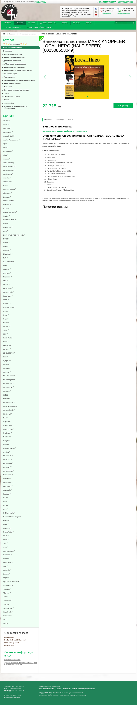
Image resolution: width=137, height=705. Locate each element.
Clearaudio (8, 227)
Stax (5, 566)
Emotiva (7, 269)
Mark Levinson (9, 376)
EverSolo (7, 273)
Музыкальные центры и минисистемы (19, 80)
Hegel (6, 319)
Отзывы (89, 23)
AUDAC (6, 121)
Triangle (6, 604)
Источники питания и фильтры (16, 90)
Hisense (6, 322)
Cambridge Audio (10, 212)
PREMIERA (8, 456)
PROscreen (8, 463)
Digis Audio (7, 254)
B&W (6, 186)
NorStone (7, 433)
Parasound (8, 475)
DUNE (6, 239)
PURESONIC (8, 471)
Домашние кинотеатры (13, 61)
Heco (6, 315)
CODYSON (8, 205)
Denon (6, 246)
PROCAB (7, 460)
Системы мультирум (12, 96)
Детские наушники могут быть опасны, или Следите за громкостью (20, 663)
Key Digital (8, 345)
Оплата (65, 23)
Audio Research (9, 166)
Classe (6, 224)
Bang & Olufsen (9, 189)
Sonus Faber (8, 562)
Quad (6, 501)
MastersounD (9, 383)
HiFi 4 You (7, 23)
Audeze (6, 159)
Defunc (6, 242)
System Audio (8, 585)
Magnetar (7, 368)
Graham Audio (9, 307)
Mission (6, 399)
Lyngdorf (7, 361)
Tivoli (6, 597)
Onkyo (6, 441)
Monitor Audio (9, 402)
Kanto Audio (8, 338)
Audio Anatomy (9, 163)
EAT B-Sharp (8, 262)
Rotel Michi (7, 528)
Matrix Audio (8, 387)
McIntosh (7, 391)
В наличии (7, 51)
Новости (31, 23)
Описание (48, 119)
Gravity (6, 311)
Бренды (8, 116)
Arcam (6, 147)
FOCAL (6, 285)
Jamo (6, 330)
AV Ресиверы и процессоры (15, 64)
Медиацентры (9, 77)
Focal (6, 300)
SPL (5, 543)
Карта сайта (56, 686)
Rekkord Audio (9, 513)
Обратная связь (105, 13)
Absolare (7, 128)
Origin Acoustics (9, 448)
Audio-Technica (9, 170)
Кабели (6, 93)
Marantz (7, 372)
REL (5, 509)
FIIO (5, 281)
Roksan (6, 520)
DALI (5, 231)
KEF (5, 334)
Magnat (6, 364)
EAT (5, 258)
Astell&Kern (8, 151)
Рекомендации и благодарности (39, 27)
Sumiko (6, 574)
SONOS (6, 540)
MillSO (6, 395)
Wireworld (7, 616)
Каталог (20, 23)
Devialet (7, 250)
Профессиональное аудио (14, 57)
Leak (5, 357)
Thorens (7, 593)
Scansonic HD (9, 551)
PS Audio (7, 467)
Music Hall (7, 414)
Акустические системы (13, 54)
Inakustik (7, 326)
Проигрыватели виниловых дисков (18, 70)
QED (5, 498)
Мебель (7, 100)
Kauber (6, 341)
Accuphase (8, 132)
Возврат (75, 688)
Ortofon (6, 452)
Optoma (6, 444)
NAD (5, 418)
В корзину (123, 105)
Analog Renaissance (11, 140)
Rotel (6, 524)
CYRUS (7, 208)
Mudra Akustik (9, 410)
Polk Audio (8, 486)
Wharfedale (8, 612)
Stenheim (7, 570)
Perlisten (7, 479)
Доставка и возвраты (48, 23)
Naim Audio (8, 425)
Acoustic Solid (9, 136)
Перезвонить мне (124, 13)
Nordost (7, 437)
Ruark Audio (8, 532)
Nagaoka (7, 421)
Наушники (8, 87)
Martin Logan (9, 380)
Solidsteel (7, 555)
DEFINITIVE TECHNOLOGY (14, 235)
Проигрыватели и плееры (14, 67)
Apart (5, 144)
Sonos (6, 559)
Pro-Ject (7, 494)
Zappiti (6, 623)
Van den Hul (8, 608)
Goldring (7, 304)
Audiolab (7, 178)
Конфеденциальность (87, 688)
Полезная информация (12, 27)
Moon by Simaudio (10, 406)
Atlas (5, 155)
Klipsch (7, 349)
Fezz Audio (8, 296)
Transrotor (7, 600)
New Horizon (8, 429)
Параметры (60, 119)
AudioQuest (8, 174)
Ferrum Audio (8, 292)
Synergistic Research (11, 581)
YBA (5, 619)
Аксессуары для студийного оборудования (15, 107)
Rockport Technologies (12, 517)
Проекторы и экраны (12, 83)
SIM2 (6, 536)
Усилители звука (10, 74)
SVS (5, 547)
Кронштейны (9, 103)
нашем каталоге (40, 1)
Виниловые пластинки (12, 48)
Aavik (6, 125)
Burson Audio (8, 201)
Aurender (7, 182)
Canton (6, 216)
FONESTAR (8, 288)
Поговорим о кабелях (12, 660)
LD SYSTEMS (9, 353)
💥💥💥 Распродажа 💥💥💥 (15, 44)
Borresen (7, 197)
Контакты (76, 23)
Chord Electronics (10, 220)
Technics (7, 589)
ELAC (6, 265)
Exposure (7, 277)
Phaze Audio (8, 482)
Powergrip (7, 490)
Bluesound (7, 193)
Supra (6, 578)
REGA (6, 505)
